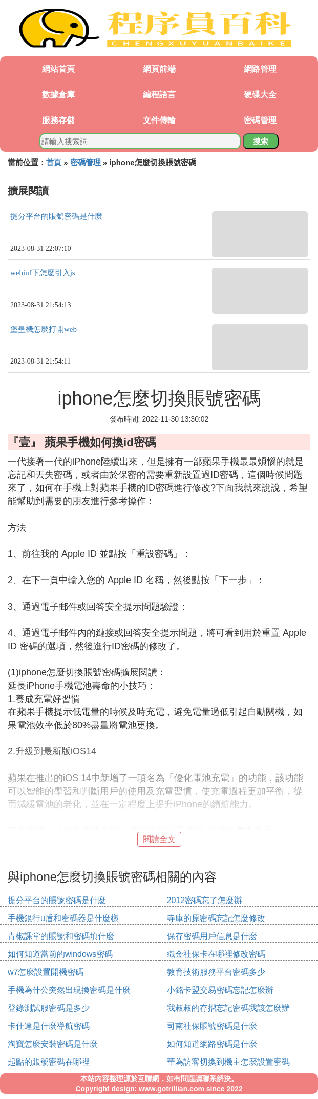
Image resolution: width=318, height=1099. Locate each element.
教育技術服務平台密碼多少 (216, 972)
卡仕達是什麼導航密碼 (49, 1026)
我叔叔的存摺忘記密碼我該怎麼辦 (228, 1008)
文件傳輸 (159, 120)
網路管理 (260, 69)
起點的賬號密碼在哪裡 (49, 1061)
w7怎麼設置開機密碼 (45, 972)
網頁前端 (159, 69)
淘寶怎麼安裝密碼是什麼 (53, 1044)
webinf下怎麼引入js (42, 273)
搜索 (260, 141)
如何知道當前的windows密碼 (60, 954)
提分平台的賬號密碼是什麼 (56, 216)
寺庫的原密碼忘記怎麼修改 (216, 918)
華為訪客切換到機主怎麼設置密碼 (228, 1061)
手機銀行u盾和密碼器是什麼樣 (63, 918)
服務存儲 (58, 120)
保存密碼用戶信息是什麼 (212, 936)
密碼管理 (260, 120)
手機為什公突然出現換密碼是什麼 (69, 990)
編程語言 (159, 94)
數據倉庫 (58, 94)
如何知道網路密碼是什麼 (212, 1044)
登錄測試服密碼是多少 (49, 1008)
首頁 (53, 162)
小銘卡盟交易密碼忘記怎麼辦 (220, 990)
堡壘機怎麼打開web (43, 329)
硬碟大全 (260, 94)
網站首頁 (58, 69)
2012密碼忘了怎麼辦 (205, 900)
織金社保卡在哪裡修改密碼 (216, 954)
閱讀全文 (159, 839)
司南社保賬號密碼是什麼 (212, 1026)
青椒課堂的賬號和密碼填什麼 (61, 936)
